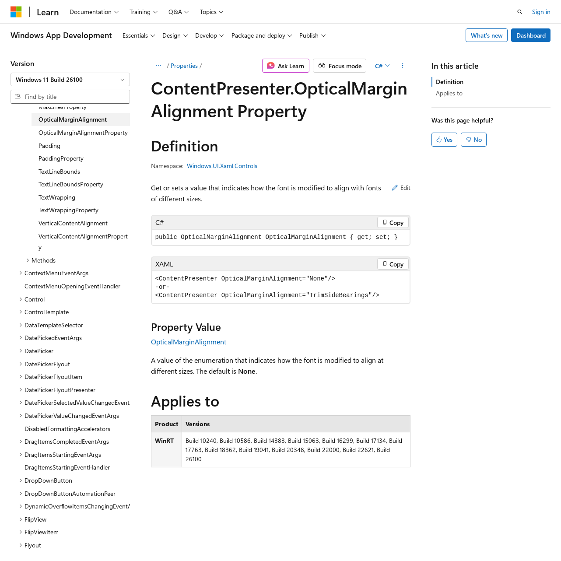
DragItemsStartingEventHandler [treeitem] (67, 467)
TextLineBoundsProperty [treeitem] (71, 184)
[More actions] (402, 66)
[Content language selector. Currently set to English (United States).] (51, 513)
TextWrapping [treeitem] (57, 197)
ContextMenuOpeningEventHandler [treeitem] (72, 286)
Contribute (156, 534)
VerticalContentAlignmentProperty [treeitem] (83, 242)
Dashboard (531, 35)
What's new (487, 35)
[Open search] (520, 12)
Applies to (449, 93)
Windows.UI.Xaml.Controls (222, 165)
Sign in (541, 11)
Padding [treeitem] (49, 145)
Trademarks (278, 534)
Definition (449, 81)
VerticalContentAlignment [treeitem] (73, 223)
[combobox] (70, 80)
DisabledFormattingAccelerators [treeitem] (67, 428)
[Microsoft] (16, 12)
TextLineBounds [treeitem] (59, 171)
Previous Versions (79, 534)
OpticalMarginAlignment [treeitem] (73, 119)
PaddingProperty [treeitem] (61, 158)
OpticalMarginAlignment (188, 341)
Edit (401, 187)
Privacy (191, 534)
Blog (119, 534)
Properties (184, 65)
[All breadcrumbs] (158, 66)
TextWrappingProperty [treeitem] (68, 210)
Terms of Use (234, 534)
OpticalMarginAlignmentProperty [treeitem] (83, 132)
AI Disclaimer (28, 534)
